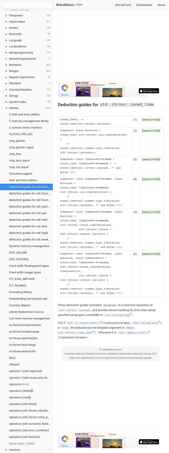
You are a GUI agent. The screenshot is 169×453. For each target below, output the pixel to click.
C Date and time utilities (24, 114)
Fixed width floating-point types (29, 265)
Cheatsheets (144, 5)
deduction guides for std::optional (30, 206)
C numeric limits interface (25, 127)
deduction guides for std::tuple (28, 233)
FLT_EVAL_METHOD (22, 279)
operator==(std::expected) (25, 371)
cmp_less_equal (19, 160)
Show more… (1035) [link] (22, 443)
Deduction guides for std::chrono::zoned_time (31, 186)
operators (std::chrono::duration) (29, 410)
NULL (12, 358)
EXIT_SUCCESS (19, 259)
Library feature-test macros (26, 311)
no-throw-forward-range (24, 331)
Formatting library (20, 292)
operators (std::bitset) (23, 404)
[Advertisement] (111, 45)
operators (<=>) (19, 384)
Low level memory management (29, 318)
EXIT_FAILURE (18, 252)
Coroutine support (20, 173)
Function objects (19, 305)
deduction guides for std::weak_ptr (31, 239)
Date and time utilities (23, 180)
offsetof (14, 364)
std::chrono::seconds (74, 310)
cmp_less (15, 154)
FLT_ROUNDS (17, 285)
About (161, 5)
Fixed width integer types (25, 272)
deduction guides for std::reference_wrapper (31, 219)
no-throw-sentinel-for (22, 351)
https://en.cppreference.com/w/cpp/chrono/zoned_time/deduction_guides (111, 357)
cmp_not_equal (19, 167)
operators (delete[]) (21, 390)
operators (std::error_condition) (29, 430)
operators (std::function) (24, 437)
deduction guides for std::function (30, 193)
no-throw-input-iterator (23, 338)
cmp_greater (17, 140)
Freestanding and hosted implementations (31, 298)
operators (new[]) (20, 397)
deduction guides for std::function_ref (31, 200)
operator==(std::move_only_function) (31, 377)
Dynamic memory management (29, 246)
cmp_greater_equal (21, 147)
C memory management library (29, 121)
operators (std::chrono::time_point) (31, 417)
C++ (80, 5)
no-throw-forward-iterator (25, 325)
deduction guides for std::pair (27, 213)
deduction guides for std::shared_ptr (31, 226)
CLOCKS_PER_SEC (21, 134)
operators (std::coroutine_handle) (30, 423)
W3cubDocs (65, 5)
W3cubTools (123, 5)
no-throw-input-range (22, 344)
